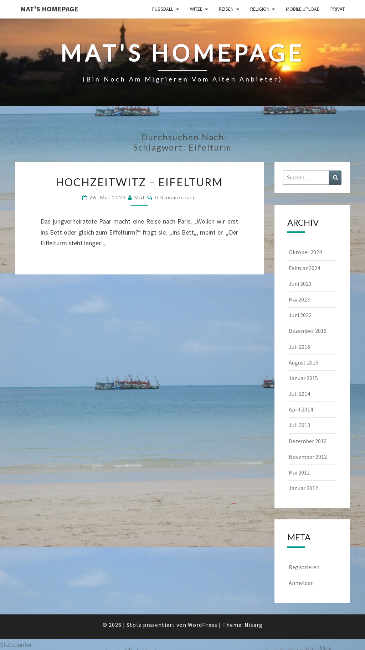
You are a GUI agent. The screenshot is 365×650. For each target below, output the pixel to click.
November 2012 (308, 456)
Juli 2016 (299, 346)
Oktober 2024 (305, 252)
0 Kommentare (175, 197)
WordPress (202, 624)
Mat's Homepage (49, 8)
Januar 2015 (303, 378)
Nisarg (254, 624)
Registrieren (304, 567)
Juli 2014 (299, 393)
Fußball (162, 9)
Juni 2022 (300, 315)
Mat (139, 197)
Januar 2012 (303, 488)
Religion (259, 9)
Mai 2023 (299, 299)
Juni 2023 (300, 283)
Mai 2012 (299, 472)
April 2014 (301, 409)
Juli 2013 (299, 425)
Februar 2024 (304, 268)
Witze (196, 9)
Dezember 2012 (308, 441)
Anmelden (301, 582)
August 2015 (303, 362)
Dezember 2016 (308, 330)
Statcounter (16, 644)
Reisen (226, 9)
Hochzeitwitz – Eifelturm (139, 181)
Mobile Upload (303, 9)
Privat (337, 9)
